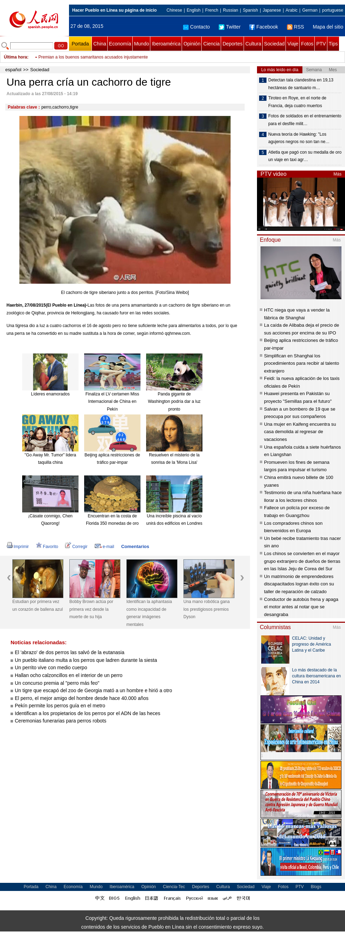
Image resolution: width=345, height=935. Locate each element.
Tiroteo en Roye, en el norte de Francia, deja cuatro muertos (297, 102)
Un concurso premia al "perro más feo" (57, 683)
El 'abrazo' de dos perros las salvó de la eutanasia (69, 652)
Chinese (174, 10)
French (211, 10)
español (13, 69)
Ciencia (211, 44)
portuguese (332, 10)
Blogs (316, 886)
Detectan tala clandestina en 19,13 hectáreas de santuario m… (300, 84)
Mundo (141, 44)
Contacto (196, 27)
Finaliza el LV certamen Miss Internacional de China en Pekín (112, 402)
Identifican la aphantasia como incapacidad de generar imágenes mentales (149, 613)
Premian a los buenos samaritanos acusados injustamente (93, 57)
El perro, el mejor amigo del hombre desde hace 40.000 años (82, 698)
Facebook (263, 27)
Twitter (229, 27)
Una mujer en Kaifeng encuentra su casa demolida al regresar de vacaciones (300, 432)
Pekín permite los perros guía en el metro (60, 705)
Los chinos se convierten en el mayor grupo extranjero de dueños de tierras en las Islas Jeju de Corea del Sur (302, 561)
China (99, 44)
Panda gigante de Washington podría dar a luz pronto (174, 402)
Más (337, 174)
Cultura (253, 44)
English (193, 10)
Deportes (232, 44)
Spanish (250, 10)
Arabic (291, 10)
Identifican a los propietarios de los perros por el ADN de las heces (87, 713)
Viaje (292, 44)
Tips (333, 44)
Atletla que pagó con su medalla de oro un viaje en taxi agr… (304, 156)
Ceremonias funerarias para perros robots (60, 721)
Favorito (47, 546)
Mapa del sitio (328, 27)
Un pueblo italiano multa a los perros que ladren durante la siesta (86, 660)
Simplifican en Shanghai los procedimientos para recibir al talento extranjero (301, 363)
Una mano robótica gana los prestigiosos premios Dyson (206, 609)
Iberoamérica (166, 44)
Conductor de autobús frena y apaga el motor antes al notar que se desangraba (301, 607)
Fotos (307, 44)
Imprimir (18, 546)
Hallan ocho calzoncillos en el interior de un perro (69, 675)
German (309, 10)
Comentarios (135, 546)
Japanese (272, 10)
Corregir (76, 546)
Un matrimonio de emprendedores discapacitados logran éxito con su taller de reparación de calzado (299, 584)
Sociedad (274, 44)
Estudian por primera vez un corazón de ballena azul (37, 605)
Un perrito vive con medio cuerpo (51, 667)
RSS (295, 27)
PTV (321, 44)
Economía (120, 44)
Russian (230, 10)
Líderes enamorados (50, 394)
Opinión (191, 44)
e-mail (104, 546)
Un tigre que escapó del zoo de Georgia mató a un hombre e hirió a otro (93, 690)
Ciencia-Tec (174, 886)
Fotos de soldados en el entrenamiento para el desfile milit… (304, 119)
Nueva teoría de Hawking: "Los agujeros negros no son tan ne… (299, 138)
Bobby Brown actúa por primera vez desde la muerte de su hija (91, 609)
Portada (80, 44)
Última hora (15, 57)
